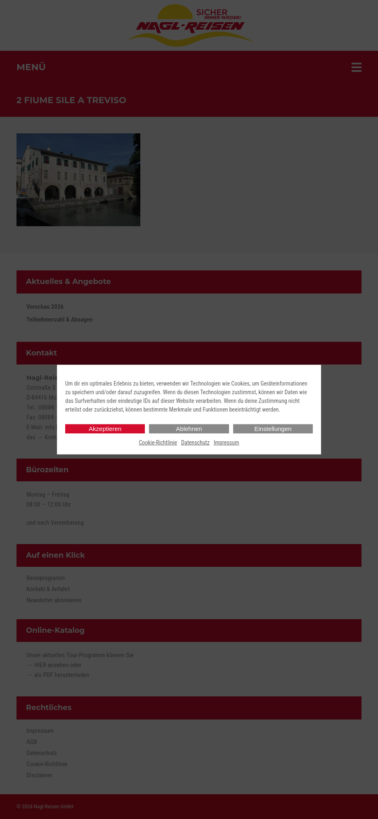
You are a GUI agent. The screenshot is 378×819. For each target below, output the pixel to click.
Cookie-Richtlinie (158, 442)
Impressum (226, 442)
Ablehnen (189, 428)
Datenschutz (195, 442)
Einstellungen (272, 428)
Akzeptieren (105, 428)
